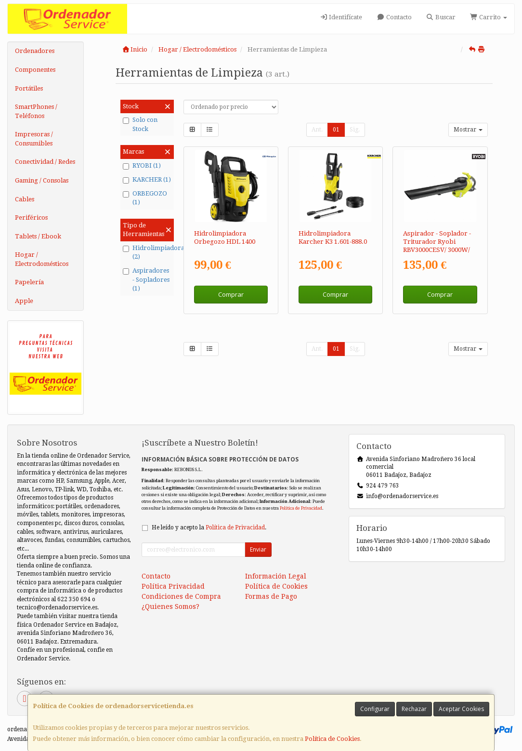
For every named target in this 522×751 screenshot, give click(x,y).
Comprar (231, 294)
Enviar (258, 549)
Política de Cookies (332, 738)
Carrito (488, 17)
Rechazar (414, 709)
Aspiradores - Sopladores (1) (146, 279)
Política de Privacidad (301, 508)
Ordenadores (34, 50)
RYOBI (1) (142, 166)
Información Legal (275, 576)
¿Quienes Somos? (170, 606)
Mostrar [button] (468, 129)
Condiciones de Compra (181, 596)
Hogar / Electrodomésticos (41, 259)
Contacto (394, 17)
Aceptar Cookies (461, 709)
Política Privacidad (173, 586)
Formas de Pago (271, 596)
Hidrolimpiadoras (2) (147, 252)
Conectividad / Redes (45, 161)
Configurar (375, 709)
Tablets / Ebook (38, 236)
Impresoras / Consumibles (34, 139)
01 (336, 129)
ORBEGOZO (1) (145, 198)
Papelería (29, 282)
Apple (24, 300)
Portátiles (29, 88)
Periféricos (31, 217)
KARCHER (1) (147, 180)
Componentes (35, 69)
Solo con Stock (140, 124)
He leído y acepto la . (209, 527)
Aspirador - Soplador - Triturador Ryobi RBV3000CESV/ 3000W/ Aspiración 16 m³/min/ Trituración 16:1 (437, 250)
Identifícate (341, 17)
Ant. (317, 129)
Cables (24, 199)
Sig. (355, 129)
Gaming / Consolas (41, 180)
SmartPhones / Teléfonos (36, 111)
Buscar (441, 17)
